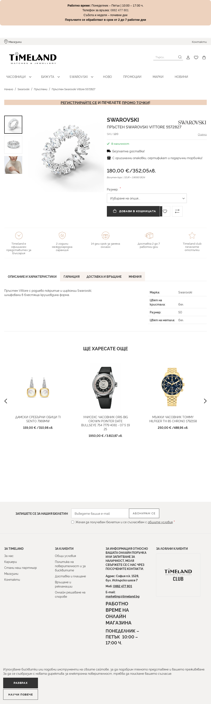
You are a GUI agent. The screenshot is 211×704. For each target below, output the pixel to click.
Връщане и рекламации (63, 584)
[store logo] (28, 57)
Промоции (117, 72)
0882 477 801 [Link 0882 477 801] (119, 10)
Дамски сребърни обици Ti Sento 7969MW (38, 414)
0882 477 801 (122, 586)
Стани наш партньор (20, 567)
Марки (140, 72)
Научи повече (79, 692)
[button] (32, 149)
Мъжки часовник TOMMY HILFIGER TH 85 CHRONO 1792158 (173, 414)
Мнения (139, 271)
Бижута (43, 72)
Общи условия (65, 556)
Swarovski (70, 72)
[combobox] (168, 57)
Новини (160, 72)
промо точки (136, 98)
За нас (9, 556)
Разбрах (27, 692)
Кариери (10, 562)
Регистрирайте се (78, 98)
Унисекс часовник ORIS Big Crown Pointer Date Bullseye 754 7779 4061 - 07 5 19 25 (105, 418)
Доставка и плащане (70, 576)
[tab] (32, 272)
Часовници (14, 72)
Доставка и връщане (107, 271)
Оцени (202, 130)
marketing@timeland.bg (123, 596)
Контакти (199, 41)
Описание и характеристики (32, 271)
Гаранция (73, 271)
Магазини (15, 41)
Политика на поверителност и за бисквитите (70, 566)
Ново (96, 72)
